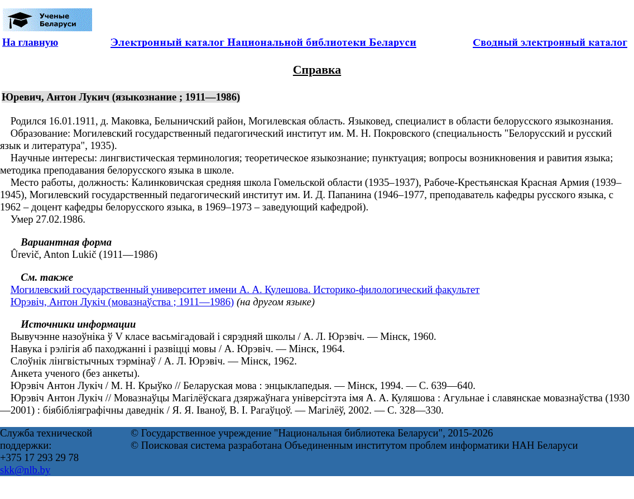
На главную (30, 42)
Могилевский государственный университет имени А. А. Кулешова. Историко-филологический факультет (245, 289)
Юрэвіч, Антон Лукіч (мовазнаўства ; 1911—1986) (122, 302)
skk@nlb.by (25, 470)
